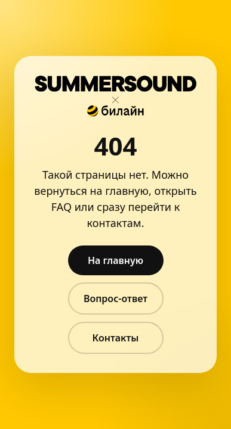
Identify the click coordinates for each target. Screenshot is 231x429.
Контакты (116, 337)
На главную (115, 260)
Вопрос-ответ (115, 298)
